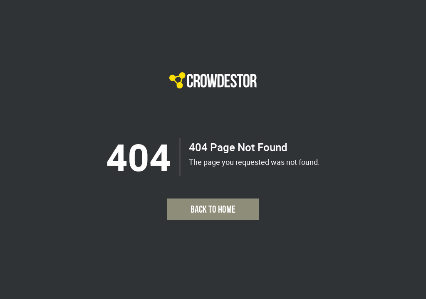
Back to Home (213, 209)
